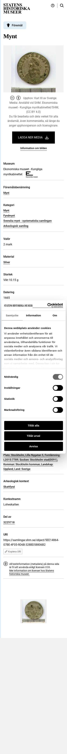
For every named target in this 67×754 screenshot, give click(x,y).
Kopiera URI (13, 551)
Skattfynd (9, 486)
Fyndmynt (9, 215)
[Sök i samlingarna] (62, 5)
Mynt (6, 192)
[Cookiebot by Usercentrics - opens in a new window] (48, 305)
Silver (6, 262)
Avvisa (33, 446)
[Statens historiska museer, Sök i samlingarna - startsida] (16, 8)
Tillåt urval (33, 435)
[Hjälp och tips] (52, 5)
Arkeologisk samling (15, 226)
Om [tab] (55, 315)
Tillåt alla (33, 425)
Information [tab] (33, 315)
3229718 (9, 522)
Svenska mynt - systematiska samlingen (27, 220)
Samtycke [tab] (12, 315)
